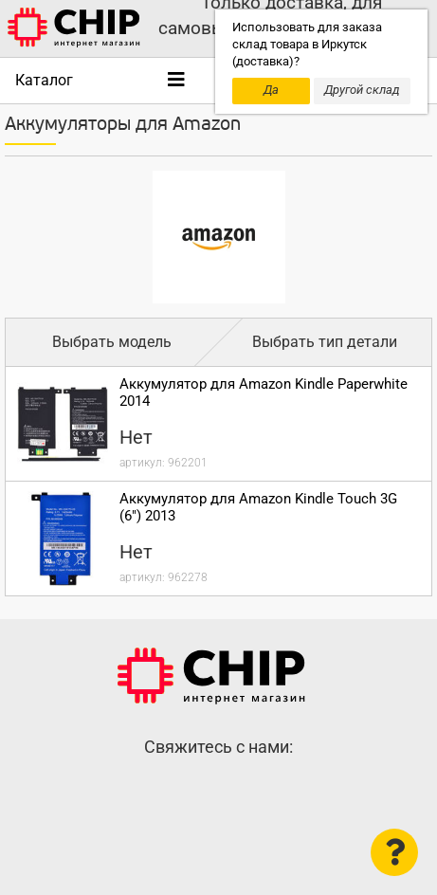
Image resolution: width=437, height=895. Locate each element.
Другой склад (362, 89)
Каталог (44, 80)
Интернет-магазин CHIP (211, 676)
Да (271, 89)
